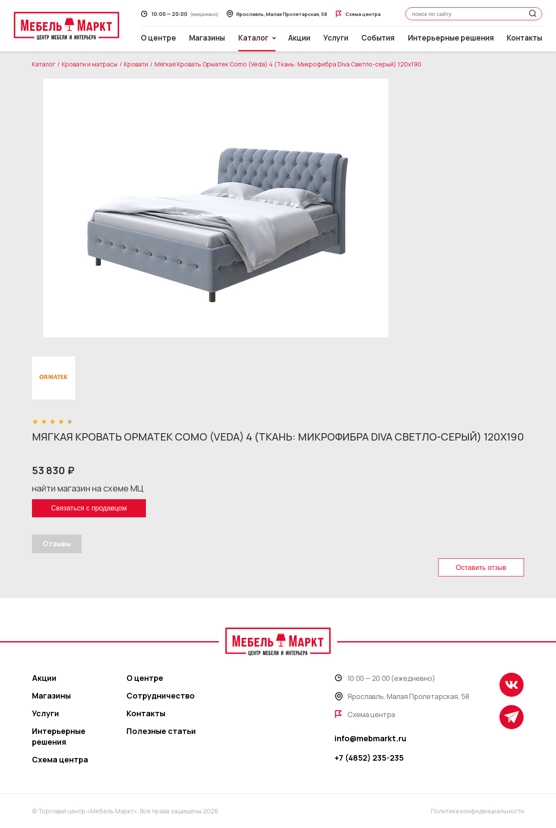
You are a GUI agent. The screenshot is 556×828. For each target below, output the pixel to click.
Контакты (524, 38)
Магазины (207, 38)
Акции (299, 38)
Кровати (136, 64)
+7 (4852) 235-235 (369, 757)
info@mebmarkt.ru (370, 738)
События (378, 38)
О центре (158, 38)
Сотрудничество (160, 695)
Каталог (43, 64)
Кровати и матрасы (89, 64)
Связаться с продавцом (88, 508)
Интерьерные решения (451, 38)
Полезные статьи (161, 731)
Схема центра (60, 759)
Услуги (335, 38)
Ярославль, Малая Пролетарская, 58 (402, 696)
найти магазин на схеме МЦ (87, 488)
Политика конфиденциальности (477, 811)
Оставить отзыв (481, 567)
